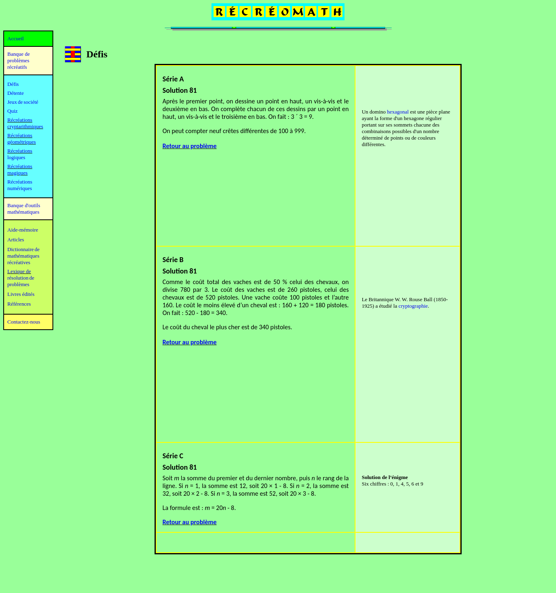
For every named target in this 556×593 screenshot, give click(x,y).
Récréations (19, 151)
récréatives (18, 262)
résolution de (20, 278)
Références (19, 304)
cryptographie (413, 306)
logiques (16, 157)
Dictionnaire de (23, 249)
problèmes (18, 284)
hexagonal (398, 112)
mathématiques (23, 256)
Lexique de (19, 271)
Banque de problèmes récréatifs (18, 60)
